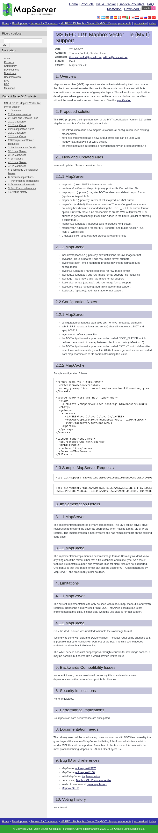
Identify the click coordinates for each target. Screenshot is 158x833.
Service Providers (131, 4)
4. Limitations (15, 158)
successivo (140, 23)
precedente (124, 23)
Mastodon (114, 9)
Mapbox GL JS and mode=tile (93, 780)
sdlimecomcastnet (115, 57)
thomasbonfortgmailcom (85, 57)
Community (10, 66)
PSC (6, 84)
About (7, 58)
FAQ (150, 4)
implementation (91, 776)
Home (73, 4)
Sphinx (134, 828)
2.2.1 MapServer (17, 132)
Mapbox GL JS (70, 788)
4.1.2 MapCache (17, 166)
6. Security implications (21, 177)
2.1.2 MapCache (17, 125)
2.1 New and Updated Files (23, 118)
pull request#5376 (85, 768)
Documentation (12, 77)
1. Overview (14, 110)
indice (152, 23)
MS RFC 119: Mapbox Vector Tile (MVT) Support (88, 23)
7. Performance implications (23, 180)
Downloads (10, 73)
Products (87, 4)
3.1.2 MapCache (17, 155)
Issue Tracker (106, 4)
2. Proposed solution (19, 114)
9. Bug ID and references (22, 188)
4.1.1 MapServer (17, 162)
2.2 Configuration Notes (21, 129)
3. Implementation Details (22, 147)
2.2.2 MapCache (17, 136)
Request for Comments (44, 23)
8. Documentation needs (21, 184)
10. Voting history (17, 192)
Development (19, 23)
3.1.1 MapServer (17, 151)
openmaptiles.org (97, 784)
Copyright (21, 828)
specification (124, 100)
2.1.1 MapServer (17, 121)
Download (132, 9)
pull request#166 (85, 772)
